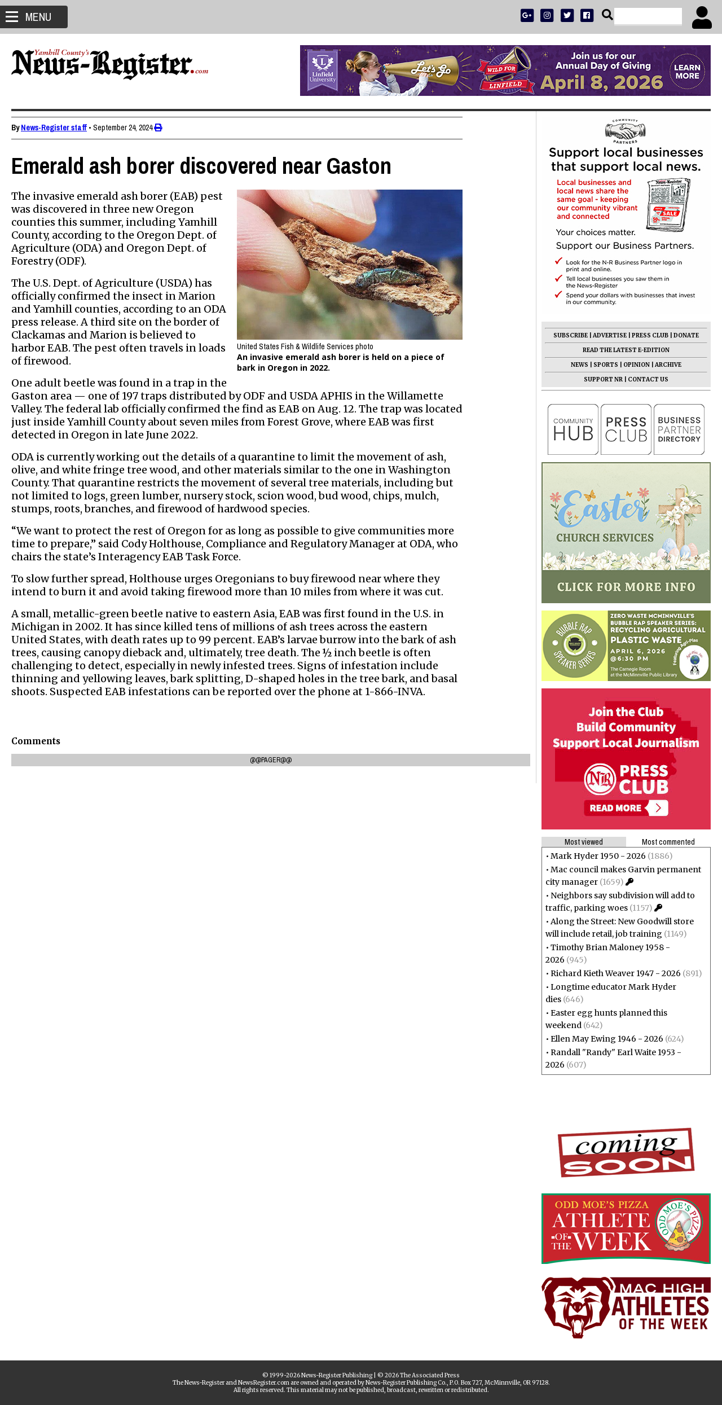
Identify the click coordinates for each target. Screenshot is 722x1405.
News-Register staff (60, 127)
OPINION (631, 364)
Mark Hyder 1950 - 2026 (592, 856)
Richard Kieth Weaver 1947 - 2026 (610, 973)
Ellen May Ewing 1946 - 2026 (601, 1039)
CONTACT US (642, 379)
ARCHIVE (662, 364)
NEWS (574, 364)
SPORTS (600, 364)
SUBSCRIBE (565, 335)
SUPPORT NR (597, 379)
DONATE (680, 335)
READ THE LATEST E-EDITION (620, 350)
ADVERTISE (604, 335)
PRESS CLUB (644, 335)
